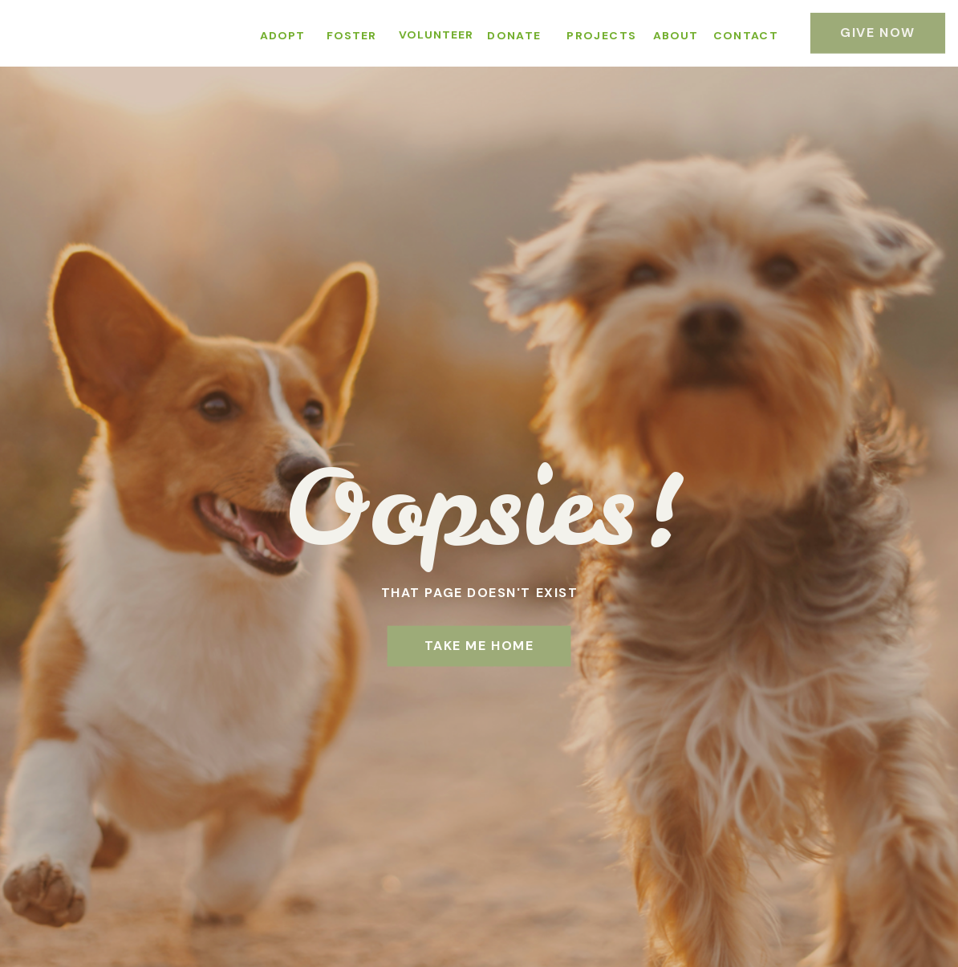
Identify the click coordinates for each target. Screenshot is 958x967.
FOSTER (351, 35)
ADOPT (282, 35)
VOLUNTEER (436, 34)
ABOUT (675, 35)
